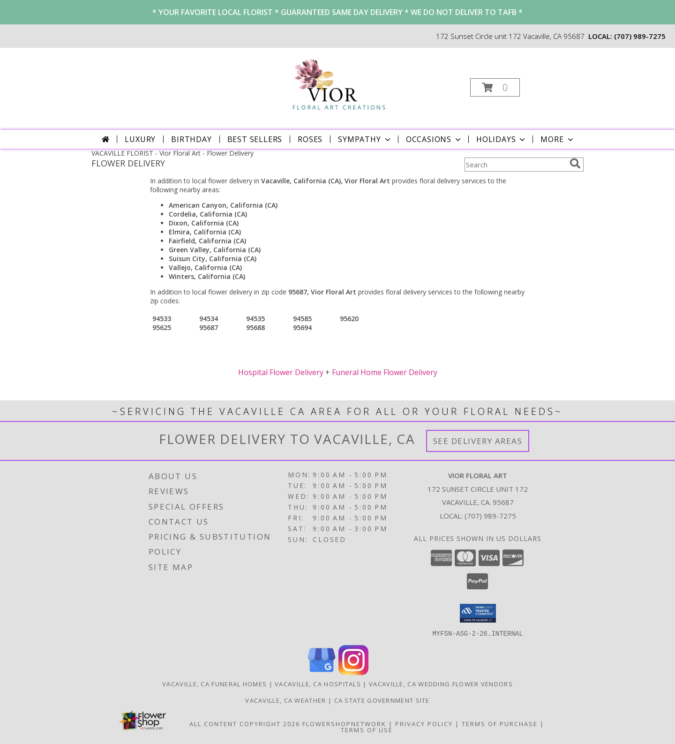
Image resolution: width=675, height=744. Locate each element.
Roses (310, 139)
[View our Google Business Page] (322, 672)
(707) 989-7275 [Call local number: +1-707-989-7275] (640, 36)
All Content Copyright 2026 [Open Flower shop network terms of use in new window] (244, 723)
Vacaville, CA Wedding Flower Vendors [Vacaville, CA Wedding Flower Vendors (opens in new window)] (441, 683)
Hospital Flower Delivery (280, 372)
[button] (495, 87)
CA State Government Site (382, 700)
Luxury (140, 139)
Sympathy (365, 139)
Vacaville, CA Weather (285, 700)
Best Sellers (255, 139)
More (557, 139)
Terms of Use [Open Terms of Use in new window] (367, 729)
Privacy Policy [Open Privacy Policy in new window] (424, 723)
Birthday (191, 139)
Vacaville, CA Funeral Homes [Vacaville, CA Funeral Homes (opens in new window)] (214, 683)
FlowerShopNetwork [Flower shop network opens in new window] (344, 723)
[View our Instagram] (353, 672)
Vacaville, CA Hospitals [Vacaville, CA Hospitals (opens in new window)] (318, 683)
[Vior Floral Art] (336, 84)
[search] (575, 163)
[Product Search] (515, 164)
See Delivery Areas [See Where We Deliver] (478, 441)
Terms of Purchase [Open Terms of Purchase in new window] (500, 723)
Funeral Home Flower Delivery (384, 372)
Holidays (501, 139)
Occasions (434, 139)
